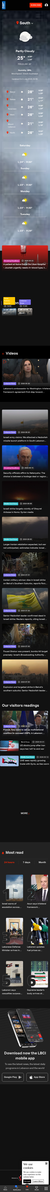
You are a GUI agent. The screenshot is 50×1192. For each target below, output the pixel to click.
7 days (26, 862)
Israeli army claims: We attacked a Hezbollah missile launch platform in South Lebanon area (25, 439)
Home (5, 1188)
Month (42, 862)
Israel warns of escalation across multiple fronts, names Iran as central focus (9, 312)
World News (25, 742)
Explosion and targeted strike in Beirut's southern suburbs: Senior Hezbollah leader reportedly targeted (24, 689)
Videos (12, 353)
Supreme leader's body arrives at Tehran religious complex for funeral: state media (37, 992)
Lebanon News (16, 303)
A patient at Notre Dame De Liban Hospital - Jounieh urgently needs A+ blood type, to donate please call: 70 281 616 (24, 266)
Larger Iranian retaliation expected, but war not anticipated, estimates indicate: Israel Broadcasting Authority (24, 547)
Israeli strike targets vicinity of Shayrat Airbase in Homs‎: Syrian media (22, 510)
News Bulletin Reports (7, 301)
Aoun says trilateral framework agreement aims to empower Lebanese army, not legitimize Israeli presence (37, 906)
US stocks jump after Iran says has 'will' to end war (32, 747)
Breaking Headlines (11, 261)
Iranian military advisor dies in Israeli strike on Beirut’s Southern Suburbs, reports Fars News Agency (24, 582)
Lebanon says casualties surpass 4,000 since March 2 (24, 312)
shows (37, 1188)
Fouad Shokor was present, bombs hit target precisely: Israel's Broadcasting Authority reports (25, 653)
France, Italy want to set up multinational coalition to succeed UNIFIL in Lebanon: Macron (23, 732)
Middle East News (10, 504)
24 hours (9, 862)
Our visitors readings (20, 706)
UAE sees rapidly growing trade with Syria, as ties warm (34, 762)
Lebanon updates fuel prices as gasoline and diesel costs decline (36, 949)
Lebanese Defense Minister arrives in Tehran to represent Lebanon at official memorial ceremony (12, 949)
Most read (14, 853)
